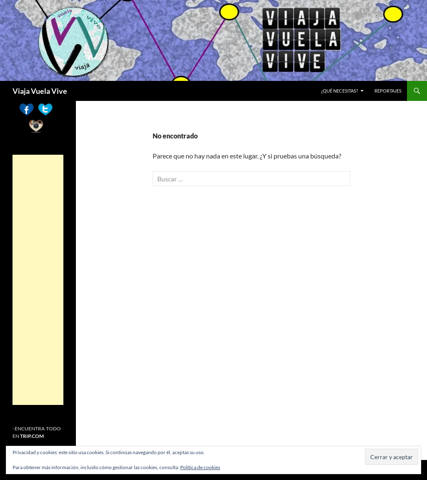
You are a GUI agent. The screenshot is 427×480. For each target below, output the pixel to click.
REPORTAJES (388, 90)
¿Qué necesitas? (339, 90)
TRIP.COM (32, 436)
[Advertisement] (38, 280)
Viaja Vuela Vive (40, 90)
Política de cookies (200, 467)
